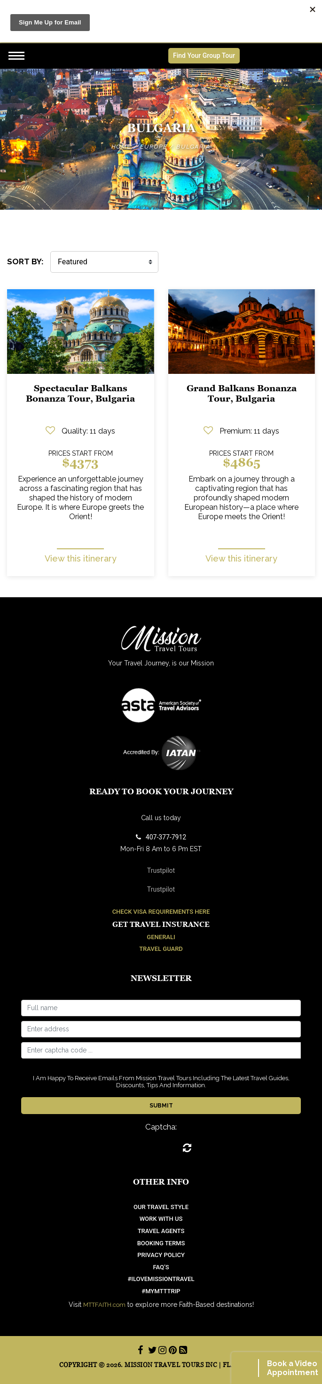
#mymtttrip (160, 1291)
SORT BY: (25, 261)
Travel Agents (161, 1230)
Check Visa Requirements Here (161, 911)
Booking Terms (161, 1243)
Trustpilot (161, 870)
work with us (161, 1218)
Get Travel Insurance (161, 924)
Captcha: (161, 1127)
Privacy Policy (161, 1254)
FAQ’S (161, 1267)
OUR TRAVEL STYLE (161, 1206)
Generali (161, 937)
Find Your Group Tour (204, 55)
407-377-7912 (161, 837)
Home (121, 146)
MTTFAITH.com (104, 1304)
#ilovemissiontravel (160, 1278)
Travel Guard (161, 948)
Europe (153, 146)
